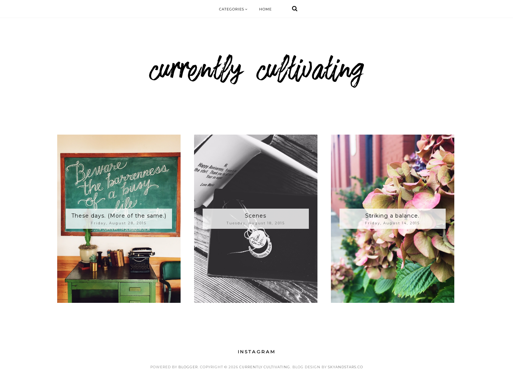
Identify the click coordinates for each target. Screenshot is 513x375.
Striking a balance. (392, 215)
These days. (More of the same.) (118, 215)
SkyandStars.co (345, 367)
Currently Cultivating (264, 367)
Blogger (188, 367)
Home (265, 9)
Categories (233, 9)
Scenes (255, 215)
